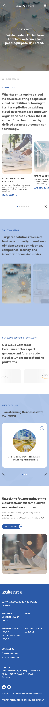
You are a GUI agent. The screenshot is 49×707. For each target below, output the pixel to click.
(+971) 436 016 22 (10, 653)
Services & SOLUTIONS (13, 602)
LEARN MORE (9, 195)
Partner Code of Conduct (33, 630)
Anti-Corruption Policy (11, 637)
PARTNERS (7, 614)
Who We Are (31, 602)
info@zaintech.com (10, 657)
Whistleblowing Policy (10, 630)
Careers (6, 606)
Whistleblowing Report (10, 619)
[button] (12, 526)
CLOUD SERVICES (12, 79)
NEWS (27, 614)
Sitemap (40, 700)
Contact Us (8, 649)
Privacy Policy (9, 700)
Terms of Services (26, 700)
